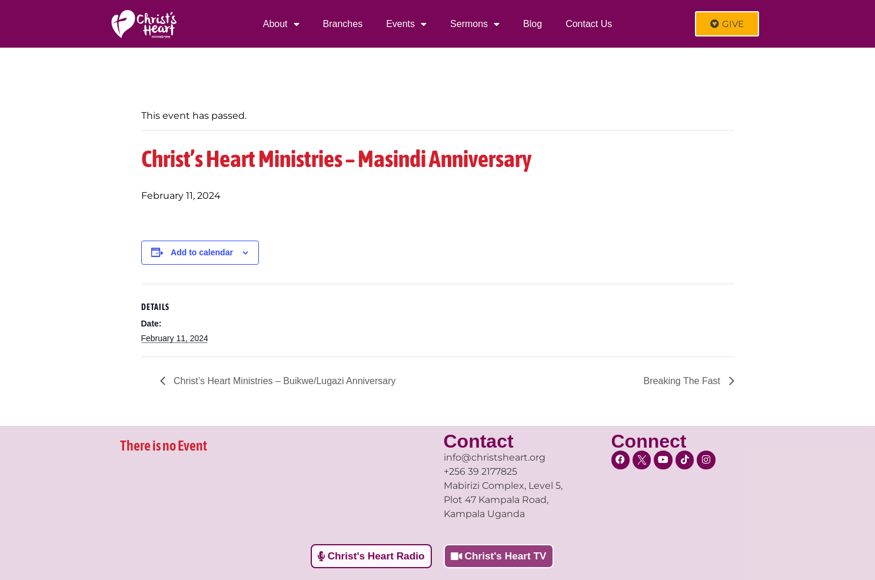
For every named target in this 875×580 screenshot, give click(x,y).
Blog (532, 24)
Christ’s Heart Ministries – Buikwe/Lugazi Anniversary (283, 381)
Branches (343, 24)
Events (406, 24)
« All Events (167, 78)
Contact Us (588, 24)
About (281, 24)
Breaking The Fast (683, 381)
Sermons (475, 24)
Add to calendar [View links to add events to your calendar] (202, 252)
